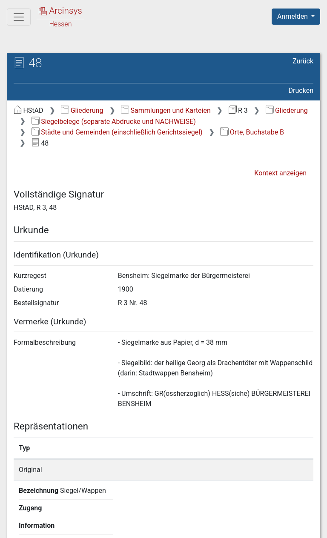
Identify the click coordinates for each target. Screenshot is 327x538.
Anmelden (293, 16)
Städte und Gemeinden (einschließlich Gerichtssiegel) (117, 132)
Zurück (303, 61)
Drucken (301, 90)
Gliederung (82, 110)
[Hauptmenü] (19, 17)
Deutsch (51, 510)
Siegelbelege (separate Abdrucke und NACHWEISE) (114, 121)
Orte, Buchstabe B (252, 132)
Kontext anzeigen (280, 173)
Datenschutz (171, 526)
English (20, 510)
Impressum (299, 526)
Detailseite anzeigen (260, 470)
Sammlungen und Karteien (166, 110)
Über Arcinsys (107, 526)
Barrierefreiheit (236, 526)
